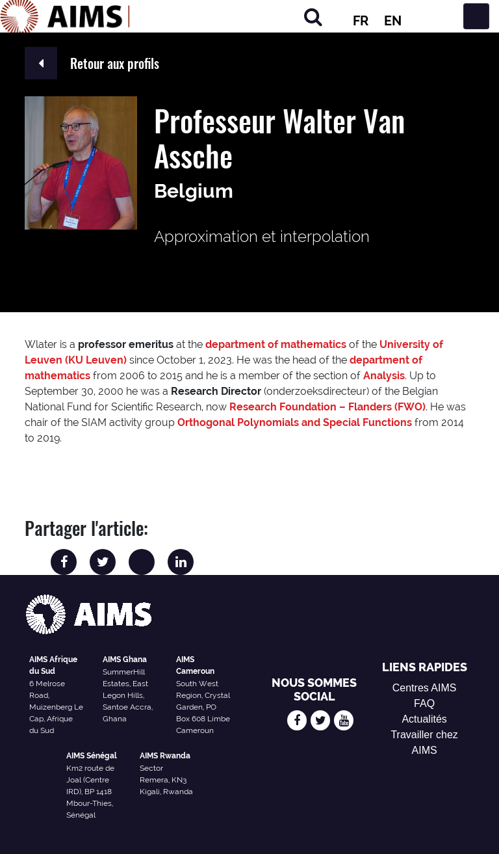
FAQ (424, 703)
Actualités (424, 719)
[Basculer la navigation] (476, 16)
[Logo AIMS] (65, 16)
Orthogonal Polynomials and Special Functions (294, 422)
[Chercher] (313, 16)
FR (360, 21)
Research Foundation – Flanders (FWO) (327, 407)
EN (393, 21)
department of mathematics (275, 344)
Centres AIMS (424, 687)
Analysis (384, 375)
